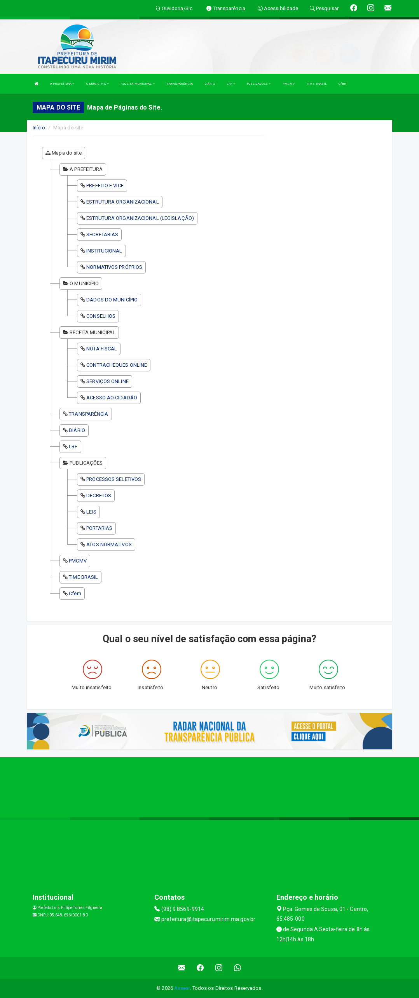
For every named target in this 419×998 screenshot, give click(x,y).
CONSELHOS (100, 316)
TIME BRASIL (316, 83)
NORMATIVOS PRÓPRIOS (114, 267)
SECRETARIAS (102, 234)
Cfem (342, 83)
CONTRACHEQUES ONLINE (116, 365)
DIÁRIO (209, 83)
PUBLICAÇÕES (259, 83)
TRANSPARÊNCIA (179, 83)
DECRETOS (98, 495)
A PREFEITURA (62, 83)
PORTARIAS (99, 528)
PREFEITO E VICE (105, 185)
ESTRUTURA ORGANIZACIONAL (122, 202)
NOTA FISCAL (101, 349)
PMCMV (289, 83)
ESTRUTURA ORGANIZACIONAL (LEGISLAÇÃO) (140, 218)
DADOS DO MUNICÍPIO (112, 300)
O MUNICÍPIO (97, 83)
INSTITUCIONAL (104, 251)
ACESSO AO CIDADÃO (111, 398)
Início (39, 128)
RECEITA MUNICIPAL (137, 83)
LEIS (91, 512)
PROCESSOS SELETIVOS (113, 479)
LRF (231, 83)
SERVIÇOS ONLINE (107, 381)
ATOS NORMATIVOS (109, 544)
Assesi (182, 988)
